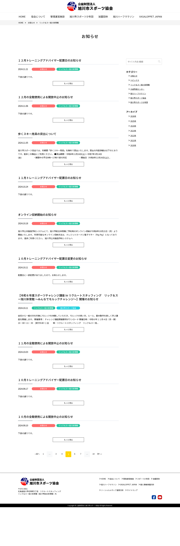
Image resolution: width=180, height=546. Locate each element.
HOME (103, 517)
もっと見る (68, 86)
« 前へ (34, 493)
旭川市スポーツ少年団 (140, 105)
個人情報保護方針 (147, 523)
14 (95, 493)
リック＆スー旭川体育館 (68, 70)
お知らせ (43, 70)
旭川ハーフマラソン (139, 95)
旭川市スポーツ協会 (68, 332)
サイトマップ (132, 529)
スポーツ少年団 (143, 517)
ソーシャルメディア (112, 529)
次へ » (102, 493)
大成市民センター (138, 90)
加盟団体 (156, 517)
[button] (159, 61)
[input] (144, 61)
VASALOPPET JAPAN (128, 523)
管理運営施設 (128, 517)
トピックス (135, 81)
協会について (114, 517)
